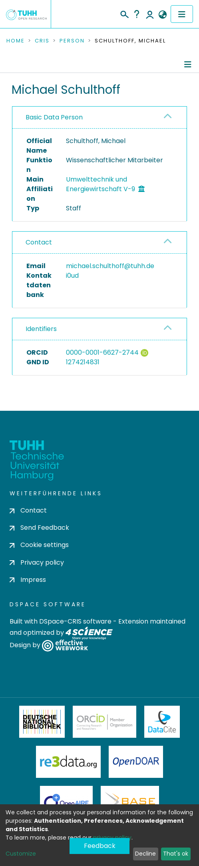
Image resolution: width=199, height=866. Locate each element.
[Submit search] (124, 13)
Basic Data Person (54, 117)
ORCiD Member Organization (105, 722)
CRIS (42, 40)
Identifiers (41, 328)
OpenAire (66, 802)
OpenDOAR (136, 762)
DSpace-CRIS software (75, 621)
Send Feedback (39, 527)
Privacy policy (37, 562)
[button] (162, 15)
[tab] (99, 118)
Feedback (99, 845)
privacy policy (112, 838)
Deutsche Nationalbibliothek (42, 722)
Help (136, 14)
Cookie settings (39, 544)
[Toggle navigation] (182, 14)
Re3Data (68, 762)
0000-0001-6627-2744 (102, 352)
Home (15, 40)
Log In (149, 14)
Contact (39, 242)
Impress (28, 579)
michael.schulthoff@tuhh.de (110, 265)
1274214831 (83, 362)
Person (72, 40)
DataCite (162, 722)
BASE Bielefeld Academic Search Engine (130, 802)
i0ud (72, 275)
